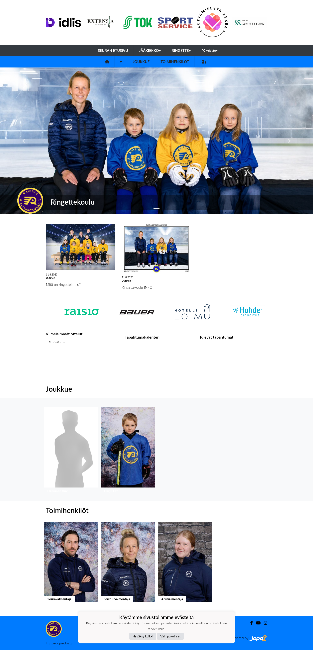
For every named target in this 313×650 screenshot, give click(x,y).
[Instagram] (264, 623)
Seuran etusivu (113, 50)
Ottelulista (55, 357)
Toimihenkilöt (174, 61)
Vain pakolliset (170, 636)
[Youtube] (257, 623)
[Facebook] (250, 623)
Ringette (181, 50)
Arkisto (210, 50)
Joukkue (141, 61)
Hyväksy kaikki (143, 636)
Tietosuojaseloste (59, 643)
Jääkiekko (150, 50)
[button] (23, 140)
